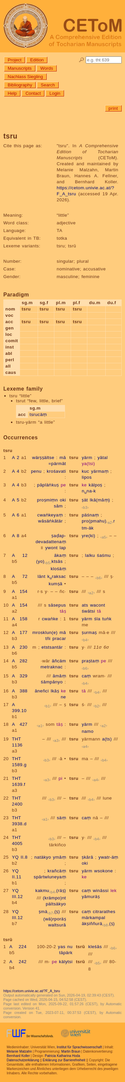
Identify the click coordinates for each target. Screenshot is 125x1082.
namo (87, 731)
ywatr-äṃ (108, 857)
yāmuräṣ (91, 896)
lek (113, 890)
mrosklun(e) (45, 632)
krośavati (56, 471)
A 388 (20, 690)
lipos (87, 477)
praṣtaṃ (90, 660)
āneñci (42, 690)
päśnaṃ (90, 514)
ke (84, 484)
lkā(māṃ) (100, 499)
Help (12, 93)
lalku (90, 555)
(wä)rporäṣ (54, 918)
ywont (51, 547)
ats (85, 605)
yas (61, 946)
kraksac (56, 576)
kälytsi (66, 961)
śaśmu (104, 555)
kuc (85, 471)
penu (36, 471)
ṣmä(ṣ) (49, 911)
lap (63, 547)
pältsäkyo (56, 903)
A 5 (15, 499)
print (113, 108)
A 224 (18, 946)
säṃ (61, 817)
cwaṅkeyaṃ (50, 514)
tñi (48, 638)
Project (14, 59)
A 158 (20, 618)
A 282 (20, 660)
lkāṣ (55, 690)
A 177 (20, 632)
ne (63, 696)
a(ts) (107, 738)
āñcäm (59, 660)
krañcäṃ (57, 870)
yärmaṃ (99, 471)
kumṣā (55, 583)
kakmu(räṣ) (50, 890)
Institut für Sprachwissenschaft (79, 1047)
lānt (42, 576)
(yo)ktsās (49, 561)
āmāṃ (59, 675)
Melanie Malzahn (19, 1051)
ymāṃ (59, 857)
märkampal (93, 917)
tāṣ (63, 611)
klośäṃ (58, 568)
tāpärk (66, 952)
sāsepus (57, 605)
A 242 (18, 961)
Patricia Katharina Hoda (62, 1056)
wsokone (103, 870)
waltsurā (57, 924)
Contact (33, 93)
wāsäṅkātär (50, 520)
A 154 (20, 591)
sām (58, 505)
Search (48, 84)
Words (46, 68)
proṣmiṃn (47, 499)
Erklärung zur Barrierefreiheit (64, 1060)
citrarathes (104, 911)
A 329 (20, 675)
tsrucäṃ (38, 414)
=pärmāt (57, 463)
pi (60, 778)
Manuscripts (20, 68)
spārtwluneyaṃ (50, 876)
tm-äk (88, 527)
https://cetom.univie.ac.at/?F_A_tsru (31, 991)
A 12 (20, 555)
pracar (59, 638)
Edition (37, 59)
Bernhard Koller (18, 1056)
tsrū (80, 946)
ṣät (85, 499)
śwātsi (88, 611)
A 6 (15, 514)
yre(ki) (88, 535)
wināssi (100, 890)
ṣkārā (87, 857)
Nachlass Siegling (25, 76)
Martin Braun (70, 1051)
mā (63, 457)
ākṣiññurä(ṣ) (98, 923)
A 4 (15, 471)
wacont (97, 605)
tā (99, 611)
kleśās (95, 946)
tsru (73, 457)
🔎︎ (81, 59)
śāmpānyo (52, 681)
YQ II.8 (20, 857)
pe (63, 484)
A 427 (20, 724)
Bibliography (20, 84)
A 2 (15, 457)
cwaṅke (50, 618)
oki (63, 499)
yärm (87, 457)
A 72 (20, 576)
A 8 (15, 535)
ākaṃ (60, 555)
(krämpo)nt (54, 897)
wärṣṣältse (43, 457)
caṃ (86, 675)
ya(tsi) (88, 463)
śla (97, 618)
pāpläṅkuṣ (48, 484)
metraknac (51, 666)
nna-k (89, 490)
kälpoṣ (95, 484)
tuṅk (107, 618)
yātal (102, 457)
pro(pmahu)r (98, 520)
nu (70, 946)
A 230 (20, 647)
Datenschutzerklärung (23, 1060)
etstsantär (52, 647)
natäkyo (42, 857)
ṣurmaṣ (89, 632)
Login (54, 93)
